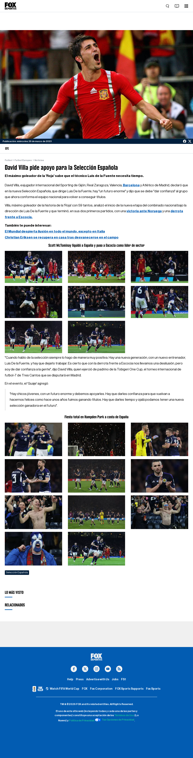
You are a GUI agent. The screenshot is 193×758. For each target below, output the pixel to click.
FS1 (123, 679)
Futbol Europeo (23, 160)
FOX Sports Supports (129, 688)
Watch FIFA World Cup (62, 688)
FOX (84, 688)
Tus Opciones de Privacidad (115, 720)
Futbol (8, 160)
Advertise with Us (97, 679)
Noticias (39, 160)
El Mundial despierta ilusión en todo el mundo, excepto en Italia (55, 231)
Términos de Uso (124, 715)
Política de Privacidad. (81, 720)
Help (70, 679)
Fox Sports (153, 688)
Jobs (115, 679)
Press (79, 679)
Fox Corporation (101, 688)
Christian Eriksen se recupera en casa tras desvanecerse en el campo (62, 237)
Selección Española (17, 572)
